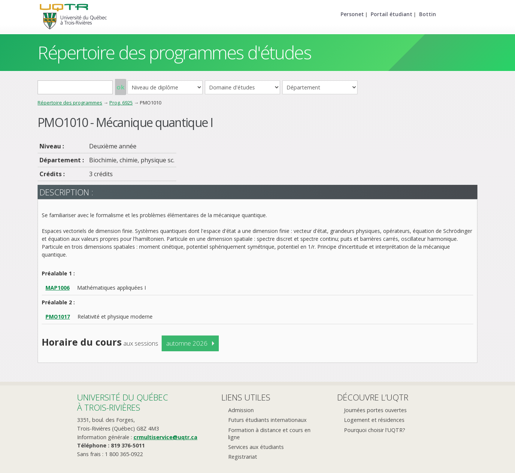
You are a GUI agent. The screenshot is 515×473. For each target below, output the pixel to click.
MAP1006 (57, 287)
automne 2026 (187, 343)
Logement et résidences (374, 419)
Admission (241, 410)
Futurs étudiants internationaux (267, 419)
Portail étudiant (391, 14)
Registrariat (242, 456)
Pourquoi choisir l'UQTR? (374, 430)
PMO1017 (57, 316)
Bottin (427, 14)
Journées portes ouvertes (375, 410)
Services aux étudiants (256, 446)
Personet (352, 14)
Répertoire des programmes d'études (174, 52)
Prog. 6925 (121, 102)
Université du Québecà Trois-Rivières (122, 402)
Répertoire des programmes (70, 102)
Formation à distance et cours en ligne (269, 433)
